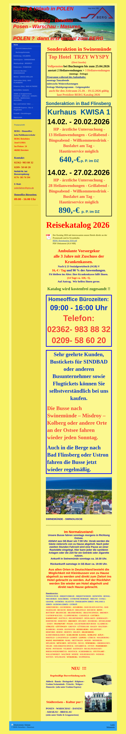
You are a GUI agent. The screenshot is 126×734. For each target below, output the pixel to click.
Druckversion (17, 725)
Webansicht (110, 727)
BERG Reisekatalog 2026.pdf (65, 241)
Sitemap (27, 725)
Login (112, 725)
